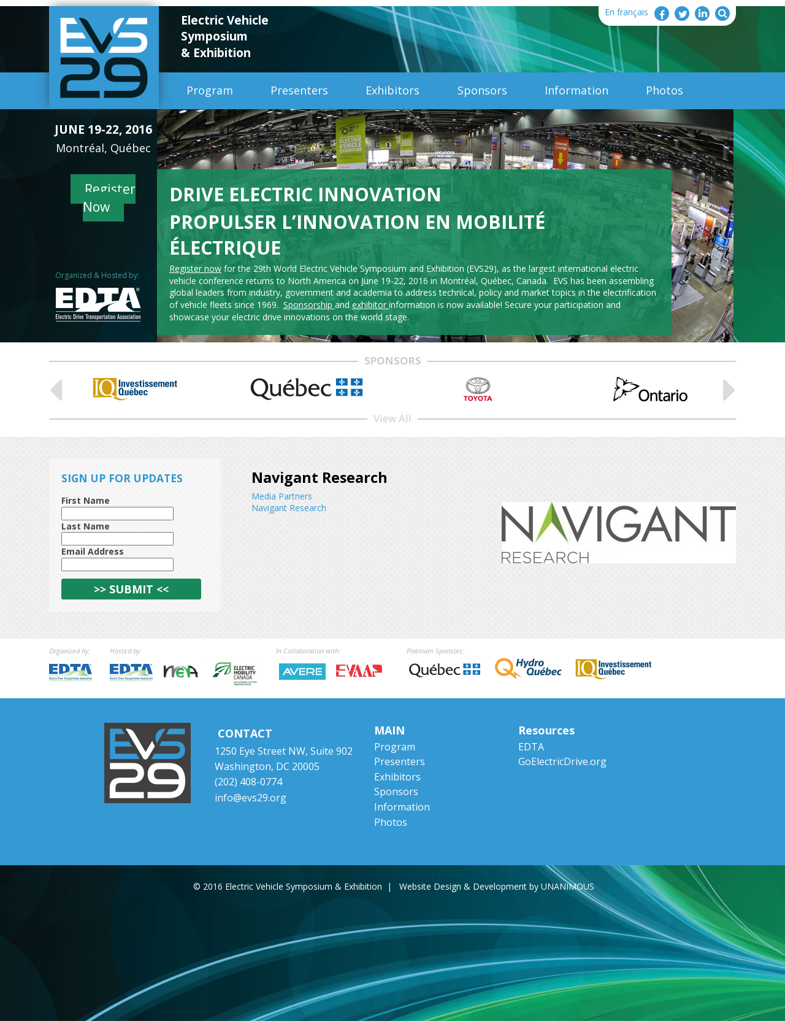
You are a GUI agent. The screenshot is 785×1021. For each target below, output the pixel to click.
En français (626, 12)
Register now (195, 268)
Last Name (85, 526)
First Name (85, 500)
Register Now (109, 197)
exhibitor (370, 304)
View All (392, 418)
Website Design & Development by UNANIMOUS (496, 886)
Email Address (92, 551)
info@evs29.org (250, 797)
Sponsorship (309, 304)
